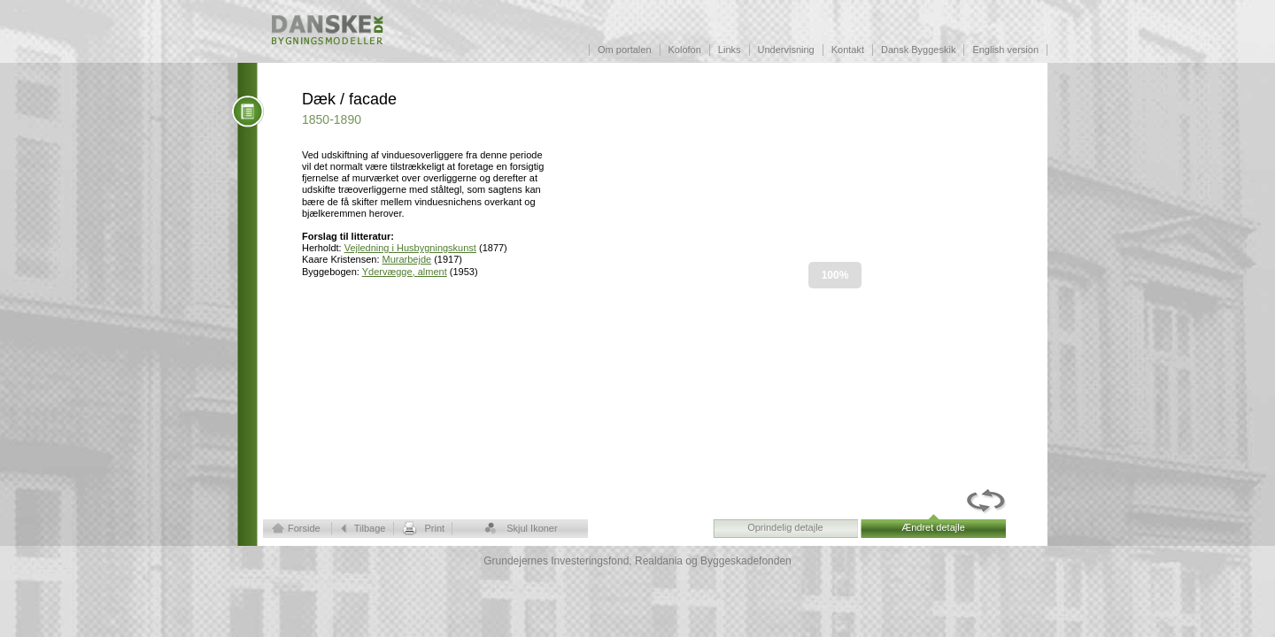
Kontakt (847, 49)
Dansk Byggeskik (918, 49)
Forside (304, 528)
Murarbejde (407, 259)
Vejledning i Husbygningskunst (410, 247)
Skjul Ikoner (531, 528)
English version (1005, 49)
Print (434, 528)
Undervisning (786, 49)
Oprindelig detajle (785, 527)
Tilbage (370, 528)
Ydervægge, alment (404, 271)
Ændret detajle (933, 527)
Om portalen (625, 49)
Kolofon (684, 49)
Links (729, 49)
